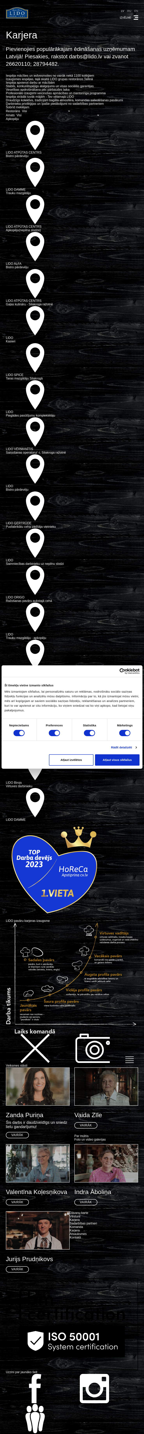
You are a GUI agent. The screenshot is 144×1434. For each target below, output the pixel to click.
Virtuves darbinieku (19, 786)
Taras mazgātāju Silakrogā (24, 378)
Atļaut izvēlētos (71, 759)
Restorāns (13, 111)
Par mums (81, 1136)
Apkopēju (12, 119)
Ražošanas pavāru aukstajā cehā (29, 600)
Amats (10, 115)
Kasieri (10, 341)
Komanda (76, 1227)
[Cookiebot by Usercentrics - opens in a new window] (122, 671)
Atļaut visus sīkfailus (117, 759)
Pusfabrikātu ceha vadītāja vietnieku (31, 526)
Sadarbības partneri (83, 1223)
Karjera (75, 1220)
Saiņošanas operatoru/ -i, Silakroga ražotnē (36, 452)
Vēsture (75, 1216)
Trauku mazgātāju (18, 193)
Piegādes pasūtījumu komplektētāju (30, 415)
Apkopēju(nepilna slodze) (23, 230)
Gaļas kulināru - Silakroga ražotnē (29, 304)
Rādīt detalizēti (121, 747)
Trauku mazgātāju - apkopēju (26, 638)
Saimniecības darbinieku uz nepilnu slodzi (35, 563)
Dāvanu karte (79, 1213)
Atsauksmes (78, 1234)
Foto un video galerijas (90, 1139)
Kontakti (75, 1237)
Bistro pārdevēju (17, 156)
